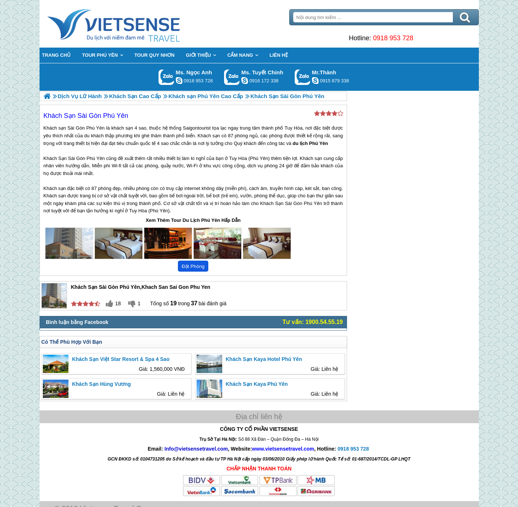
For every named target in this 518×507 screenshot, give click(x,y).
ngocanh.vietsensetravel (179, 80)
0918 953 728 (393, 38)
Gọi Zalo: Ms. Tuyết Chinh (232, 77)
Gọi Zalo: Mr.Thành (302, 77)
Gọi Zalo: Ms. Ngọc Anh (166, 77)
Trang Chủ (132, 24)
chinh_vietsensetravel (244, 80)
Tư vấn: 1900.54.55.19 (313, 322)
